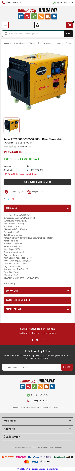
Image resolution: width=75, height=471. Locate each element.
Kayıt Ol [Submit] (66, 367)
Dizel (29, 166)
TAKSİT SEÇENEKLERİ (18, 300)
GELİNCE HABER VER (37, 182)
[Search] (37, 33)
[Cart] (69, 25)
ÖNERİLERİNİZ (13, 309)
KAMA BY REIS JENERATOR (18, 142)
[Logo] (37, 14)
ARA (68, 33)
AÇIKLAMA (11, 208)
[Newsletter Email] (37, 367)
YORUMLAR (12, 290)
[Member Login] (37, 25)
